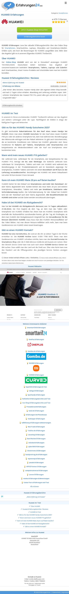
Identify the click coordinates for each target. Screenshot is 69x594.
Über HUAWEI (35, 506)
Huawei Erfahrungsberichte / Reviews (35, 509)
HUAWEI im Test (35, 512)
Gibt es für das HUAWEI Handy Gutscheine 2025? (35, 515)
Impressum (65, 592)
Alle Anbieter (34, 486)
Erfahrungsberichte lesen (34, 36)
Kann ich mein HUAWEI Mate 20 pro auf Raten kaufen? (35, 521)
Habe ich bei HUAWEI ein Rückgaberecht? (35, 524)
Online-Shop (11, 62)
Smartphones (63, 13)
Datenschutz (56, 592)
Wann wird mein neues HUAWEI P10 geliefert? (35, 518)
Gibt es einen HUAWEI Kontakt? (35, 527)
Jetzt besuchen (34, 29)
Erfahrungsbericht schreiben (12, 105)
